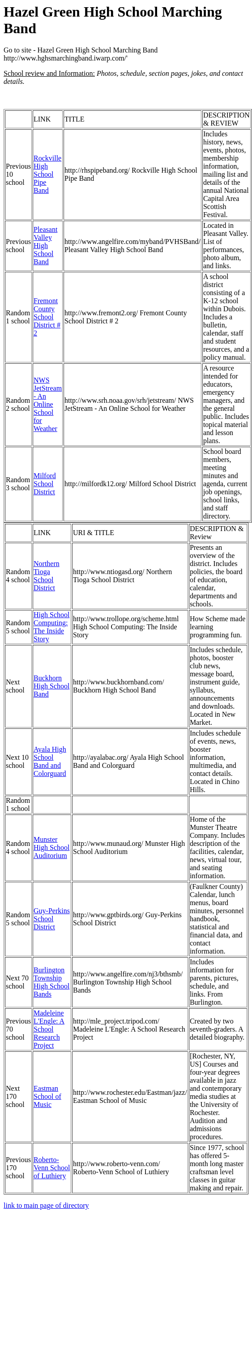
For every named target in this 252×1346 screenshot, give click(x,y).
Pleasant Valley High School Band (45, 246)
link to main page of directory (46, 1205)
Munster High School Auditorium (51, 847)
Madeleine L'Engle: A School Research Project (49, 1029)
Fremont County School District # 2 (47, 317)
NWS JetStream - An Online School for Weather (48, 404)
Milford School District (45, 484)
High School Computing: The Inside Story (51, 627)
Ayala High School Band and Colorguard (50, 761)
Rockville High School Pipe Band (47, 174)
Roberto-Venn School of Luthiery (52, 1168)
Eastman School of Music (47, 1096)
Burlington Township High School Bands (51, 982)
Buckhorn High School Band (51, 686)
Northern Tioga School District (47, 576)
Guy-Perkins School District (52, 919)
